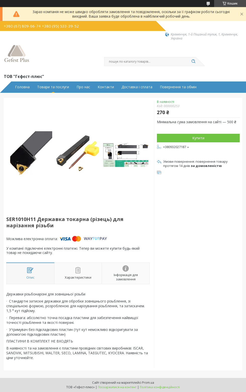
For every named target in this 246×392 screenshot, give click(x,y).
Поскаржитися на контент (117, 387)
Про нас (83, 87)
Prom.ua (148, 382)
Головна (22, 87)
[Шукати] (193, 61)
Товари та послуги (53, 87)
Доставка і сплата (136, 87)
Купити (198, 138)
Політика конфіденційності (160, 387)
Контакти (106, 87)
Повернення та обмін (178, 87)
